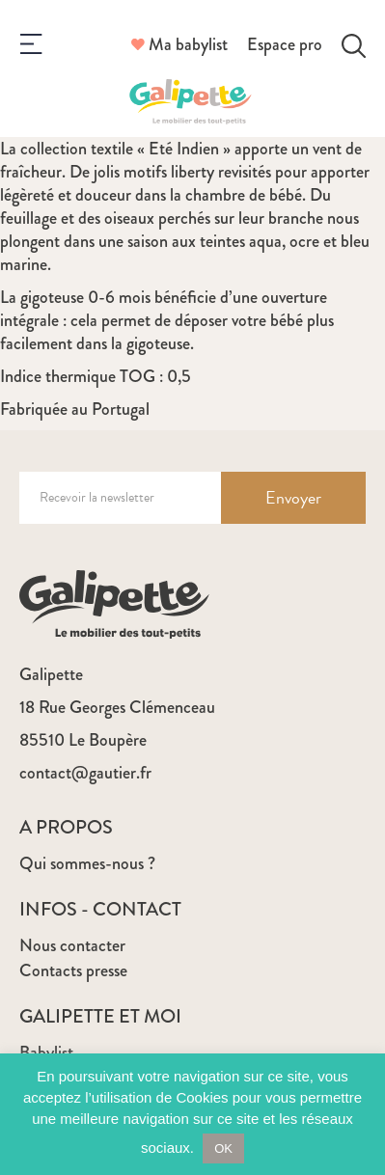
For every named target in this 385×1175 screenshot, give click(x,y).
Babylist (46, 1052)
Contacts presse (73, 970)
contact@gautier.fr (85, 772)
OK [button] (223, 1148)
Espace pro (284, 44)
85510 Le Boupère (83, 739)
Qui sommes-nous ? (87, 863)
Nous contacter (72, 945)
